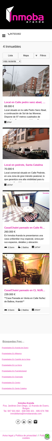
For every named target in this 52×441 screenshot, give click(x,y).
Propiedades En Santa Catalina (14, 388)
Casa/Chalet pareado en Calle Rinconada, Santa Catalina (25, 227)
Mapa (26, 55)
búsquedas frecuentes (14, 341)
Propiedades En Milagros (12, 353)
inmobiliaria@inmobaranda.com (26, 413)
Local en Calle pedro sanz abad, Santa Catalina (25, 102)
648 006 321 (28, 411)
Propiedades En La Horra (12, 365)
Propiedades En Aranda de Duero (15, 348)
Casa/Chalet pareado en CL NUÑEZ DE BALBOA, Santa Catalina (25, 290)
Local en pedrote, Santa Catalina (23, 165)
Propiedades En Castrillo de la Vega (16, 359)
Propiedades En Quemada (12, 377)
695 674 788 (42, 411)
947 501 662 (13, 411)
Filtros (43, 55)
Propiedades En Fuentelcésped (14, 371)
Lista (10, 55)
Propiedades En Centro (11, 383)
